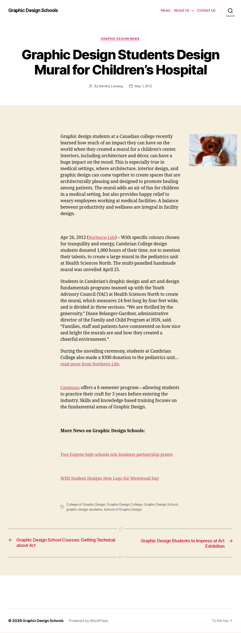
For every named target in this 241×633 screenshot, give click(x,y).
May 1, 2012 (143, 87)
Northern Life (102, 238)
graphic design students (96, 510)
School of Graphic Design (136, 510)
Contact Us (206, 10)
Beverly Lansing (110, 87)
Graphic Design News (120, 39)
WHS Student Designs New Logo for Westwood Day (113, 479)
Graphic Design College (126, 505)
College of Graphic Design (86, 505)
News (166, 10)
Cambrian (71, 388)
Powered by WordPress (90, 621)
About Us (181, 10)
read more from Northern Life (92, 364)
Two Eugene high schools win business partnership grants (120, 455)
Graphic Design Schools (35, 10)
